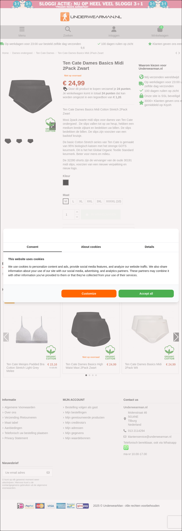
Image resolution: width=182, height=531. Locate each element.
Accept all (146, 293)
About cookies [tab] (91, 246)
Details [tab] (149, 246)
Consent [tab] (32, 246)
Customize (89, 293)
